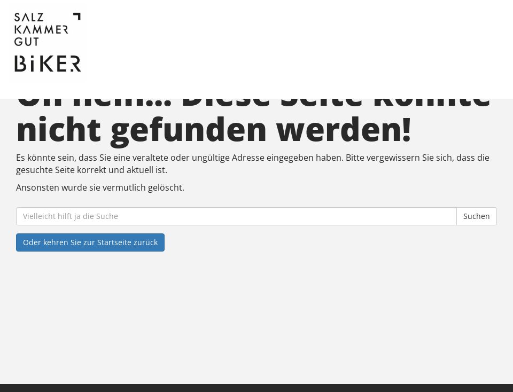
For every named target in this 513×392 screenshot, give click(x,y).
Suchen (476, 216)
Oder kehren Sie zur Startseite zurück (90, 242)
